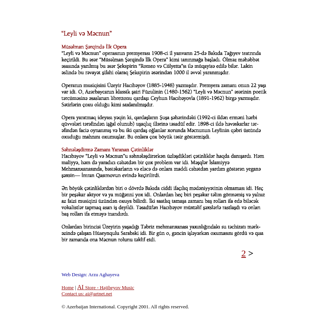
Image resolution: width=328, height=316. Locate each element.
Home (68, 287)
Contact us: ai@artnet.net (87, 293)
